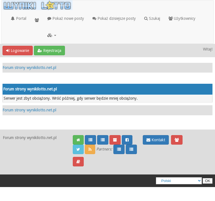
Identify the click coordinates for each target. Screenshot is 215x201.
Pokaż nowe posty (65, 18)
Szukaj (152, 18)
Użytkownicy (182, 18)
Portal (18, 18)
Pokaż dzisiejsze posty (114, 18)
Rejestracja (49, 50)
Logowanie (17, 50)
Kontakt (155, 140)
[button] (51, 35)
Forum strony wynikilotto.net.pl (29, 67)
